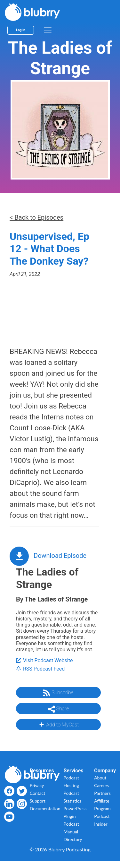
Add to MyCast (58, 724)
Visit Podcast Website (44, 660)
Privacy (37, 785)
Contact (37, 793)
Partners (102, 793)
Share (58, 709)
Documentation (45, 808)
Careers (101, 785)
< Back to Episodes (36, 217)
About (100, 777)
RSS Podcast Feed (40, 669)
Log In (20, 30)
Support (37, 801)
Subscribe (58, 693)
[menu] (47, 30)
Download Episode (60, 555)
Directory (73, 839)
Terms (36, 777)
